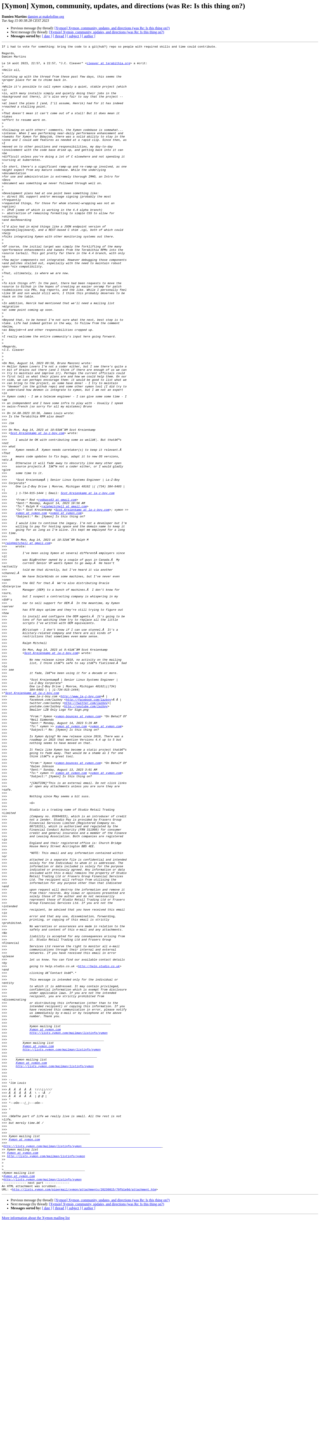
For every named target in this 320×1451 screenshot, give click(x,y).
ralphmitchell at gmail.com (64, 599)
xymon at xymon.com (31, 607)
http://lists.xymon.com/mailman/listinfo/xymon (69, 1231)
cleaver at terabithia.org (108, 67)
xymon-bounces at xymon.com (78, 851)
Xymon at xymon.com (45, 1227)
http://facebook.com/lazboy (88, 831)
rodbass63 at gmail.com (57, 591)
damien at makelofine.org (46, 16)
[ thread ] (59, 36)
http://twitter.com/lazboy (86, 835)
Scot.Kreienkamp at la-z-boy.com (37, 511)
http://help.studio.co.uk (99, 1151)
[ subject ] (74, 36)
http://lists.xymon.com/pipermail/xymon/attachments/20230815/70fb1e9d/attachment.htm (84, 1419)
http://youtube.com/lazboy (86, 839)
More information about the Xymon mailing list (36, 1447)
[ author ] (88, 36)
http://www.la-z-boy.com (80, 827)
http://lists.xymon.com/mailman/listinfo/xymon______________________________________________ (82, 1367)
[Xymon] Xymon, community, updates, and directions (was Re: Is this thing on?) (112, 28)
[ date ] (47, 36)
